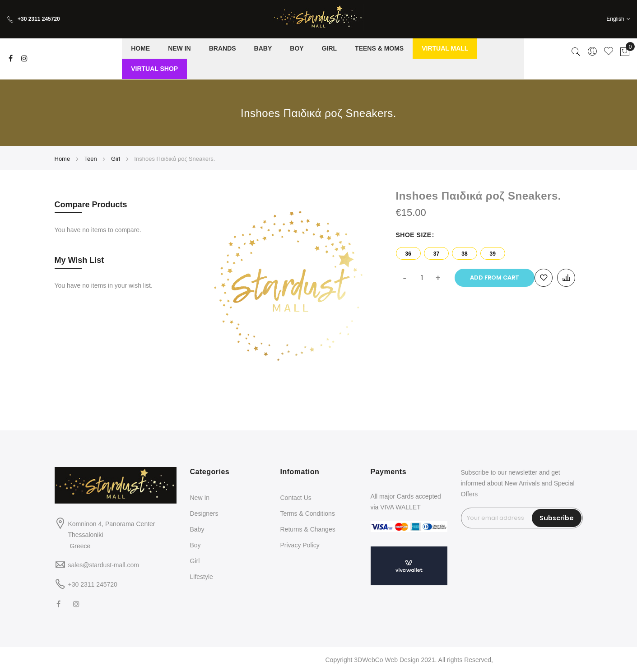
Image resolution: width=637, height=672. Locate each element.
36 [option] (408, 254)
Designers (204, 513)
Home (62, 158)
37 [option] (436, 254)
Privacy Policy (300, 545)
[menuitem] (140, 48)
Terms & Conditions (307, 513)
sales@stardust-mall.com (103, 565)
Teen (90, 158)
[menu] (323, 58)
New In (200, 497)
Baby (197, 529)
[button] (618, 19)
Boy (195, 545)
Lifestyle (201, 576)
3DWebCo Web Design (386, 659)
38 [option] (464, 254)
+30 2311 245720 (33, 19)
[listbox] (489, 251)
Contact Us (296, 497)
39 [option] (493, 254)
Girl (115, 158)
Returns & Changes (307, 529)
